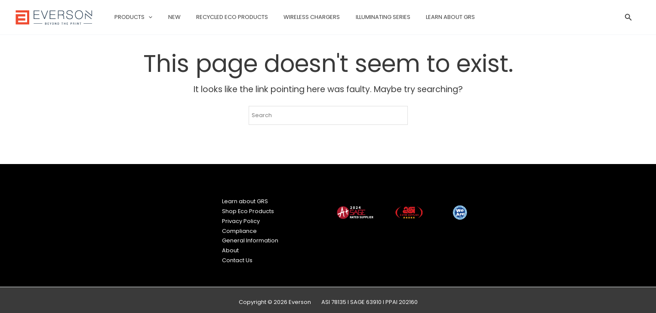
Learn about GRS (245, 201)
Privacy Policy (241, 219)
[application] (146, 17)
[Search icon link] (628, 18)
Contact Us (237, 256)
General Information (250, 238)
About (230, 247)
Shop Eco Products (248, 210)
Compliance (239, 229)
